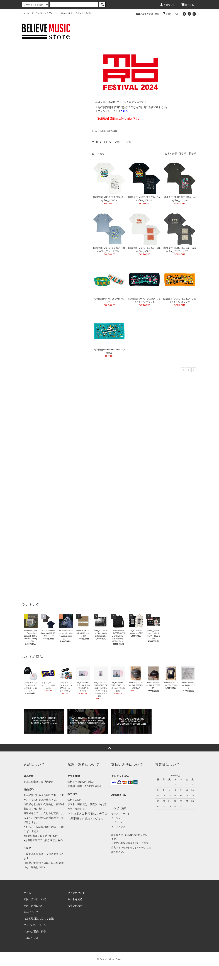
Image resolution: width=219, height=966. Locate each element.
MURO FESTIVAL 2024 (108, 131)
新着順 (192, 153)
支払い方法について (35, 899)
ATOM (34, 937)
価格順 (182, 153)
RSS (26, 937)
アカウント (167, 5)
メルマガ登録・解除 (147, 14)
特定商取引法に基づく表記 (39, 918)
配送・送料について (35, 905)
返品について (31, 912)
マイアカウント (76, 892)
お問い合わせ (170, 14)
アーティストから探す (42, 13)
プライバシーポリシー (36, 925)
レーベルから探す (64, 13)
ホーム (26, 13)
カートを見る (74, 899)
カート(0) (188, 5)
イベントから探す (83, 13)
